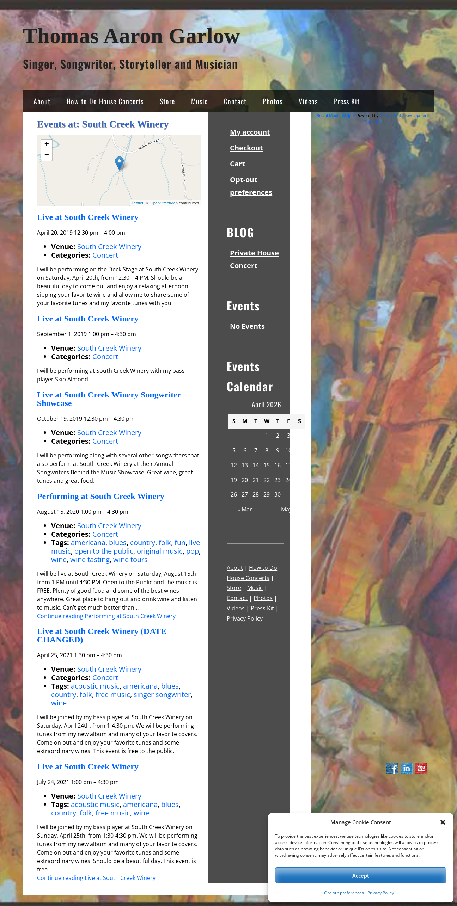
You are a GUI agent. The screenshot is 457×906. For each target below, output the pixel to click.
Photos (272, 101)
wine (59, 559)
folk (165, 542)
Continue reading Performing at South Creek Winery (106, 616)
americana (88, 542)
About (41, 101)
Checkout (246, 148)
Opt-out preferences (344, 893)
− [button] (46, 155)
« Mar (244, 509)
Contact (235, 101)
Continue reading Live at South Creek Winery (96, 878)
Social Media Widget (335, 115)
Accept (360, 875)
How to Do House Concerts (105, 101)
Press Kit (347, 101)
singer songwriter (162, 694)
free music (113, 694)
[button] (442, 822)
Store (167, 101)
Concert (105, 255)
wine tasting (90, 559)
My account (250, 132)
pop (192, 551)
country (142, 542)
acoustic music (95, 686)
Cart (237, 163)
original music (160, 551)
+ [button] (46, 145)
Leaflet (137, 203)
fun (180, 542)
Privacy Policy (380, 893)
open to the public (103, 551)
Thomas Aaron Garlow (131, 36)
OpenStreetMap (164, 203)
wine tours (130, 559)
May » (288, 509)
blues (118, 542)
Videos (308, 101)
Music (199, 101)
